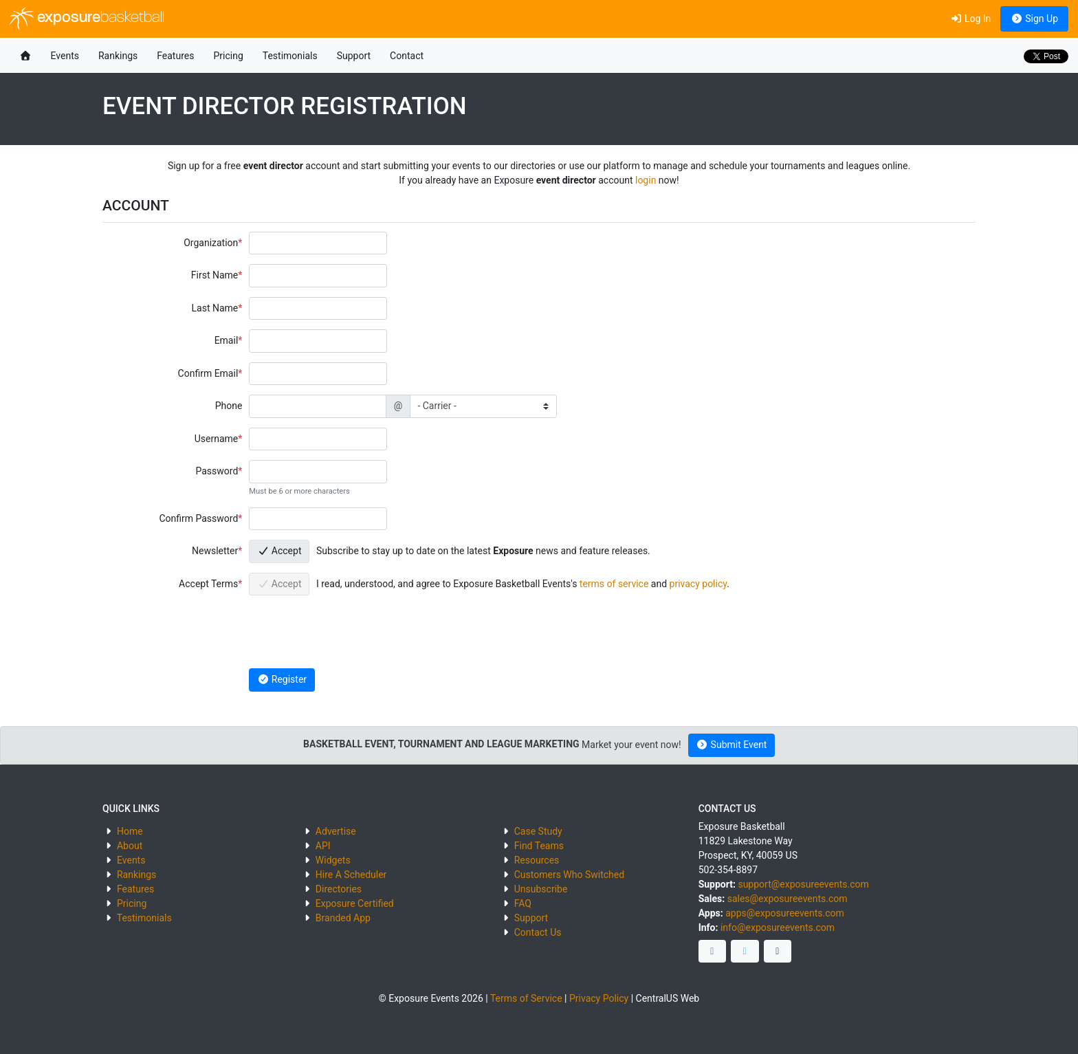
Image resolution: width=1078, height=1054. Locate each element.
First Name (214, 275)
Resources (537, 860)
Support (354, 55)
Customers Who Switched (569, 874)
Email (226, 340)
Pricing (228, 55)
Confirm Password (198, 518)
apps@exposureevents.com (784, 913)
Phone (229, 405)
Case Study (538, 831)
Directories (339, 888)
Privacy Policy (598, 998)
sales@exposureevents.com (787, 898)
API (323, 845)
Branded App (343, 917)
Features (175, 55)
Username (217, 438)
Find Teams (539, 845)
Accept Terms (208, 583)
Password (216, 470)
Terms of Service (526, 998)
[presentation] (353, 632)
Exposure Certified (355, 903)
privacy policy (698, 583)
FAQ (522, 903)
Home (130, 831)
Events (65, 55)
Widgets (333, 860)
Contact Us (538, 932)
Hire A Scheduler (351, 874)
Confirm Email (208, 373)
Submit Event (731, 744)
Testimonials (290, 55)
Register (282, 679)
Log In (970, 18)
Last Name (215, 308)
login (645, 180)
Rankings (118, 55)
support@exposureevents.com (803, 884)
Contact (407, 55)
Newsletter (215, 550)
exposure (87, 19)
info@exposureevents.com (777, 927)
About (129, 845)
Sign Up (1034, 18)
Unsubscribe (541, 888)
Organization (211, 242)
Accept (279, 550)
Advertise (336, 831)
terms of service (614, 583)
